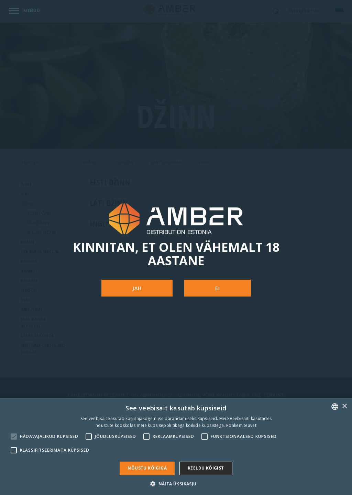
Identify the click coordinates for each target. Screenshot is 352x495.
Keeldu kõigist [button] (206, 468)
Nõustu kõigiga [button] (147, 468)
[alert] (176, 446)
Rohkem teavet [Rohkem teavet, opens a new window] (241, 425)
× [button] (344, 406)
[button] (175, 483)
